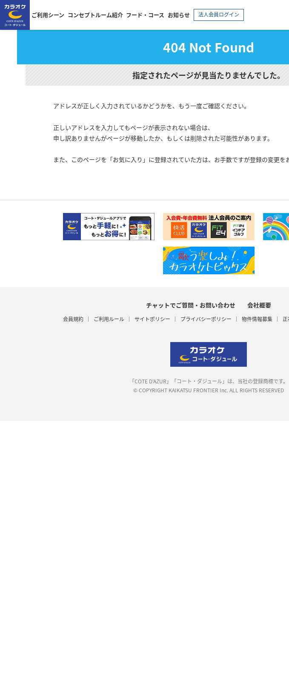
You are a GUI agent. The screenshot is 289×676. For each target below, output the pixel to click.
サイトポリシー (152, 319)
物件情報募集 (257, 319)
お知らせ (179, 15)
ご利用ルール (109, 319)
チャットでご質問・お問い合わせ (190, 305)
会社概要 (259, 305)
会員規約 (73, 319)
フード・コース (145, 15)
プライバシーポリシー (206, 319)
